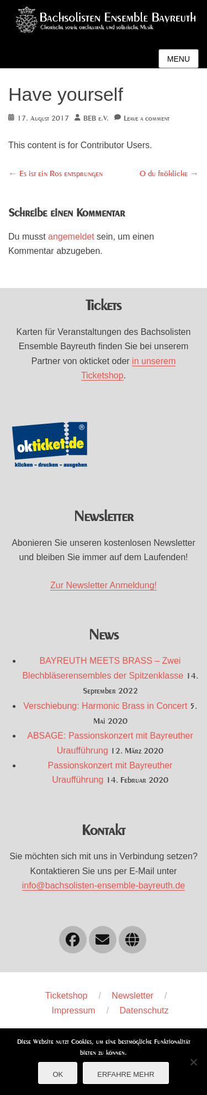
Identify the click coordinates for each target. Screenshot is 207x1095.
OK (57, 1074)
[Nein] (193, 1061)
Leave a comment (146, 118)
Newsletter (132, 995)
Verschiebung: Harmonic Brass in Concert (105, 706)
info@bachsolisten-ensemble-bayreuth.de (103, 885)
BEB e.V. (96, 118)
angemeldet (71, 236)
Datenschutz (144, 1010)
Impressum (73, 1010)
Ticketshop (66, 995)
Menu (178, 59)
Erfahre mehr (125, 1074)
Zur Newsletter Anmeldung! (103, 585)
